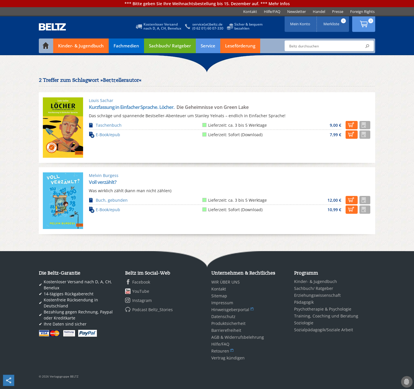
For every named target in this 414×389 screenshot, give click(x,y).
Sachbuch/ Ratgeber (170, 46)
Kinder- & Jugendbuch (81, 46)
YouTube (140, 291)
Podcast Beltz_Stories (152, 309)
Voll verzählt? (102, 182)
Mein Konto (301, 22)
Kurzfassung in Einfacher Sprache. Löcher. (132, 107)
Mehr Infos (279, 3)
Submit (367, 46)
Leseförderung (240, 46)
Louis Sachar (101, 100)
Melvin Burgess (103, 175)
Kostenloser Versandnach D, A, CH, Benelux (162, 26)
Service (208, 46)
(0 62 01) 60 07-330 (207, 28)
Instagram (142, 300)
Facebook (141, 282)
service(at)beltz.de (207, 24)
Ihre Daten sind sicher (65, 324)
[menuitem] (250, 11)
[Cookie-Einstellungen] (407, 382)
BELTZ (52, 26)
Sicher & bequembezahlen (248, 26)
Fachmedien (126, 46)
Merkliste (335, 22)
